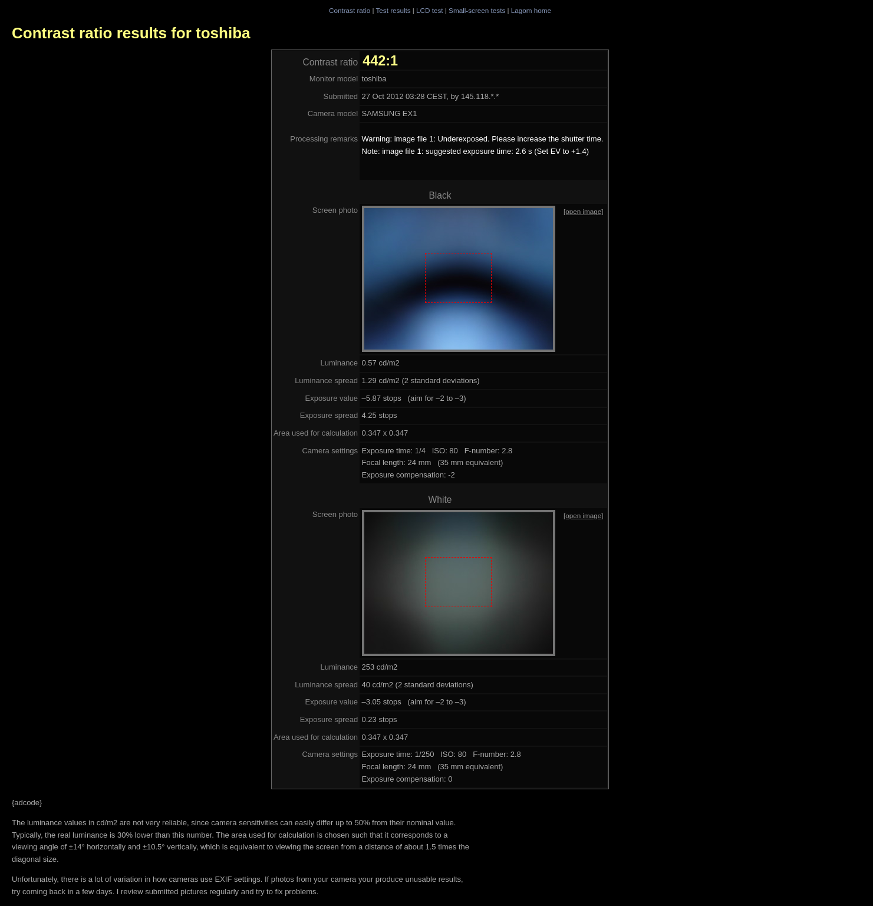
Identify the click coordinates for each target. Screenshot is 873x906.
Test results (392, 10)
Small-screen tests (477, 10)
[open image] (584, 211)
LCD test (429, 10)
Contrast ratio (349, 10)
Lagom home (531, 10)
